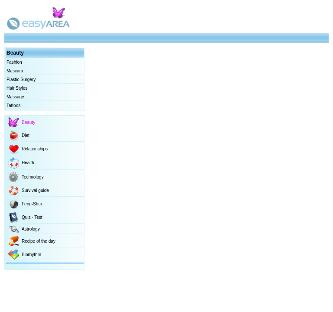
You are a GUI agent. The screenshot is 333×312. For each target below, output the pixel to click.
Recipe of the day (39, 241)
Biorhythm (31, 254)
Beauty (28, 122)
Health (28, 162)
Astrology (31, 229)
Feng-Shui (32, 204)
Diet (25, 135)
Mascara (15, 70)
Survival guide (35, 190)
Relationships (35, 148)
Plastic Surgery (21, 79)
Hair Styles (17, 88)
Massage (15, 96)
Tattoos (13, 105)
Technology (33, 177)
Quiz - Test (32, 217)
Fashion (14, 62)
